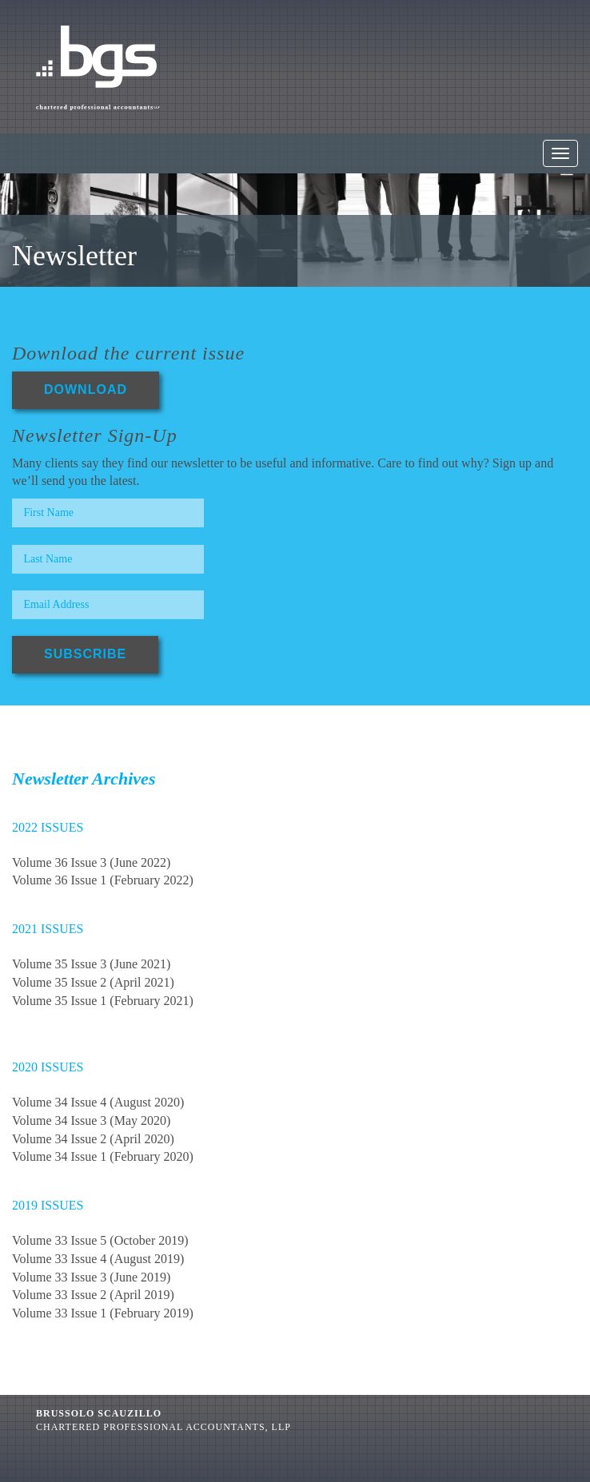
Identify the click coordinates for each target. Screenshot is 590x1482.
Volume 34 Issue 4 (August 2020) (98, 1102)
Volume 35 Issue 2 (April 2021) (93, 982)
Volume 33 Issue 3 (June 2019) (91, 1277)
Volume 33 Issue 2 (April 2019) (93, 1294)
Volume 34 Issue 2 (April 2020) (93, 1139)
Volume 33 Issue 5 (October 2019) (100, 1240)
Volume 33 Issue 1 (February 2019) (102, 1313)
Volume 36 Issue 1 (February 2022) (102, 880)
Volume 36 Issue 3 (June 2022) (91, 862)
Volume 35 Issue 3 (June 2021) (91, 964)
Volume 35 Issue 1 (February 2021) (102, 1000)
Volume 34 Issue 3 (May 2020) (91, 1120)
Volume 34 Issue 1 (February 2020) (102, 1156)
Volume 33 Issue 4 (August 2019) (98, 1258)
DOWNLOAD (85, 389)
